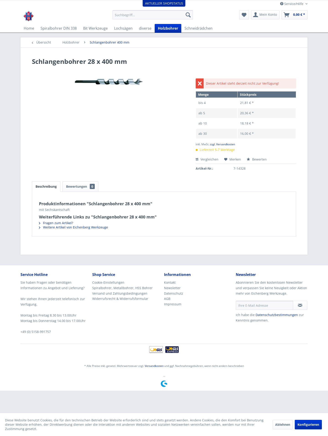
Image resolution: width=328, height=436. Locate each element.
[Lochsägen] (123, 28)
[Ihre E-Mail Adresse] (264, 305)
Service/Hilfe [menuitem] (292, 4)
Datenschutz (173, 293)
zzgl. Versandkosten (222, 144)
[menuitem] (153, 14)
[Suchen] (188, 14)
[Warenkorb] (295, 14)
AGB (167, 298)
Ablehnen (282, 424)
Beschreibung (46, 186)
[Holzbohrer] (168, 28)
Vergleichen (207, 159)
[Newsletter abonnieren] (300, 305)
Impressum (172, 304)
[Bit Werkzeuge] (95, 28)
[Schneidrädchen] (198, 28)
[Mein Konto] (265, 14)
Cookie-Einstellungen (108, 282)
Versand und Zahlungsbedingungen (119, 293)
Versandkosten (154, 366)
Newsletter (172, 288)
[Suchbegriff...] (153, 14)
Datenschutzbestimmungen (277, 315)
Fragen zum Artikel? (56, 223)
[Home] (28, 28)
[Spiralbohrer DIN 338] (58, 28)
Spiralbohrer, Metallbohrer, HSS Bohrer (122, 288)
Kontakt (170, 282)
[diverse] (145, 28)
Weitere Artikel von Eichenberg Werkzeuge (73, 227)
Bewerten (257, 159)
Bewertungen (80, 186)
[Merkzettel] (244, 14)
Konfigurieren (308, 424)
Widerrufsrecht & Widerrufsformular (120, 298)
